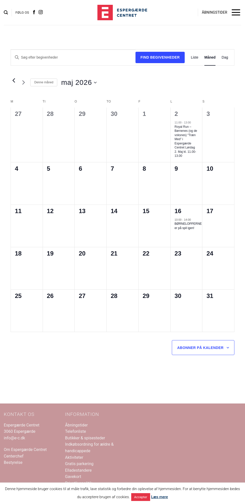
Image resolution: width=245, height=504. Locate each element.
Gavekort (73, 476)
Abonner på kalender (200, 348)
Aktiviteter (74, 457)
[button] (6, 12)
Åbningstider (76, 425)
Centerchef (13, 456)
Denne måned (43, 82)
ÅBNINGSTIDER (214, 12)
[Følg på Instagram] (41, 12)
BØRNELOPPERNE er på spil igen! (188, 226)
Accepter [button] (140, 497)
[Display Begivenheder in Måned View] (209, 57)
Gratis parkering (79, 463)
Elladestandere (78, 470)
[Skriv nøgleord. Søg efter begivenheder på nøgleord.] (73, 57)
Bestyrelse (13, 462)
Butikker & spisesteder (85, 438)
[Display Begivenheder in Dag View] (225, 57)
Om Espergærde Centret (25, 449)
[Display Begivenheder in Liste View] (194, 57)
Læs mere (159, 497)
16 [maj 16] (178, 211)
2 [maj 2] (176, 113)
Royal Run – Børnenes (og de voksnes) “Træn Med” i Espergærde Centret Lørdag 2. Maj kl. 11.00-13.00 (186, 141)
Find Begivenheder (160, 57)
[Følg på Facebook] (34, 12)
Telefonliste (75, 431)
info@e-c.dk (14, 438)
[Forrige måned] (14, 81)
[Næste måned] (23, 83)
